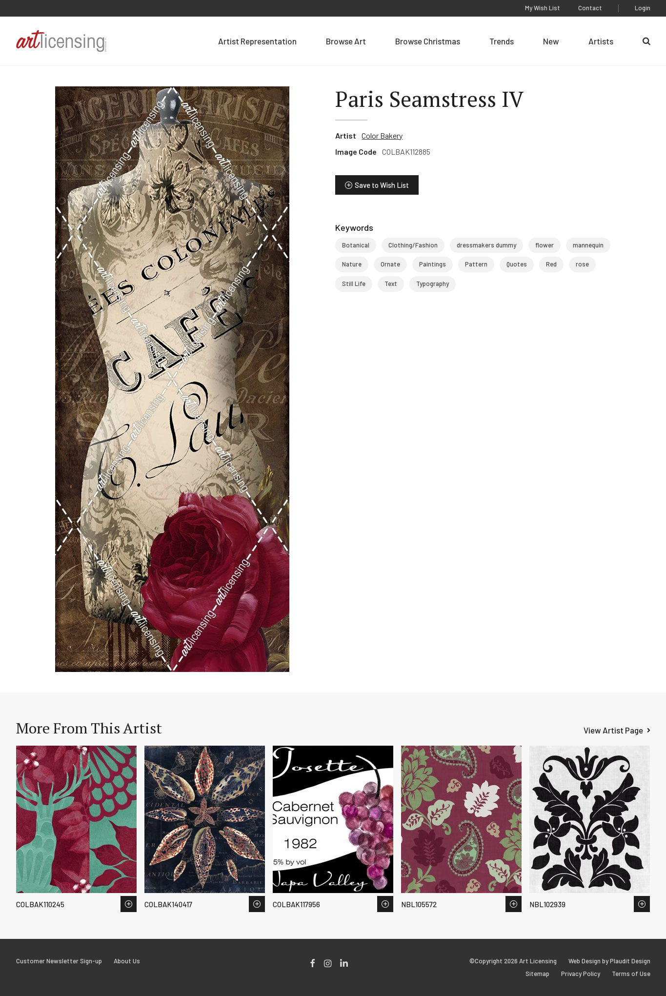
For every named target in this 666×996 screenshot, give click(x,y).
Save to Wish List (382, 185)
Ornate (390, 264)
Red (551, 264)
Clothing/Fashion (413, 245)
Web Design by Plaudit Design (609, 961)
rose (582, 264)
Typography (432, 283)
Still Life (353, 283)
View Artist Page (613, 730)
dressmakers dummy (486, 245)
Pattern (476, 264)
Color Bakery (382, 135)
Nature (352, 264)
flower (544, 245)
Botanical (355, 245)
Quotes (516, 264)
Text (390, 283)
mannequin (588, 245)
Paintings (432, 264)
